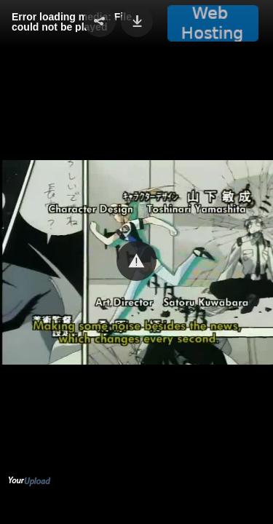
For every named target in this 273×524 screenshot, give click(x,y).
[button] (136, 261)
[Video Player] (136, 262)
